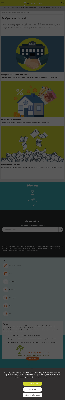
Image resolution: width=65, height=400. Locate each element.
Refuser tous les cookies (32, 395)
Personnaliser (32, 389)
